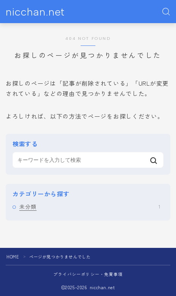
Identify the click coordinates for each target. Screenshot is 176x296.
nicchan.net (35, 12)
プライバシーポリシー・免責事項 (88, 274)
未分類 (89, 206)
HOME (12, 257)
